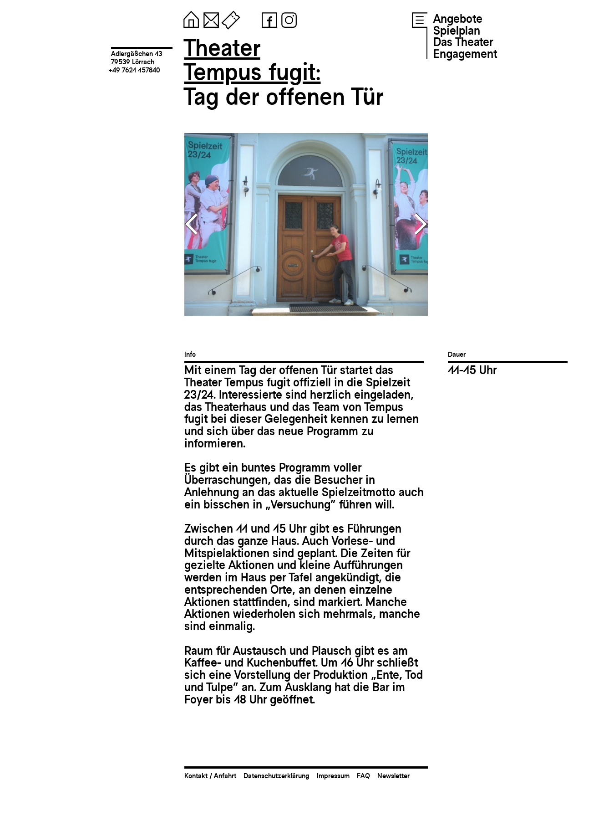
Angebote (457, 18)
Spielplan (456, 30)
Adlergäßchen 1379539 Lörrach (136, 57)
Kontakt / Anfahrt (210, 775)
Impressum (333, 775)
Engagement (465, 53)
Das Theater (463, 42)
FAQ (363, 775)
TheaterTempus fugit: (252, 60)
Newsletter (393, 775)
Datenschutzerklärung (277, 775)
